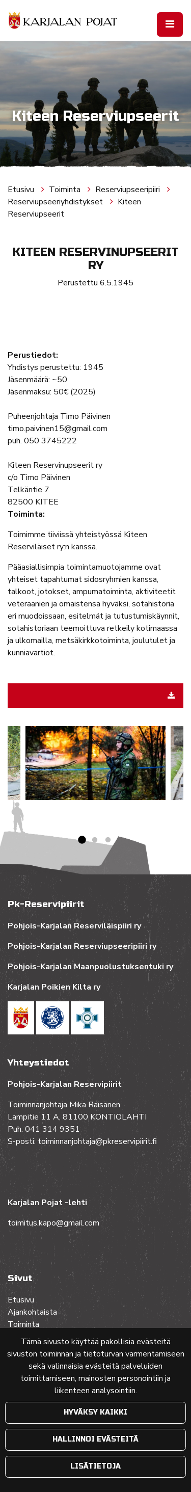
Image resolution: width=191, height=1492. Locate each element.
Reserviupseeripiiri (128, 189)
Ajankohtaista (32, 1312)
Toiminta (66, 189)
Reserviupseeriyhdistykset (56, 201)
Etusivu (22, 189)
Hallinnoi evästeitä (95, 1439)
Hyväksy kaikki (95, 1412)
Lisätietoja (95, 1466)
